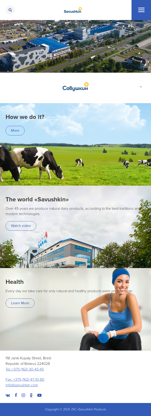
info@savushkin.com (22, 385)
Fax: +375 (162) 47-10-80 (25, 379)
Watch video (21, 225)
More (15, 130)
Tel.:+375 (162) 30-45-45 (25, 369)
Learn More (20, 303)
